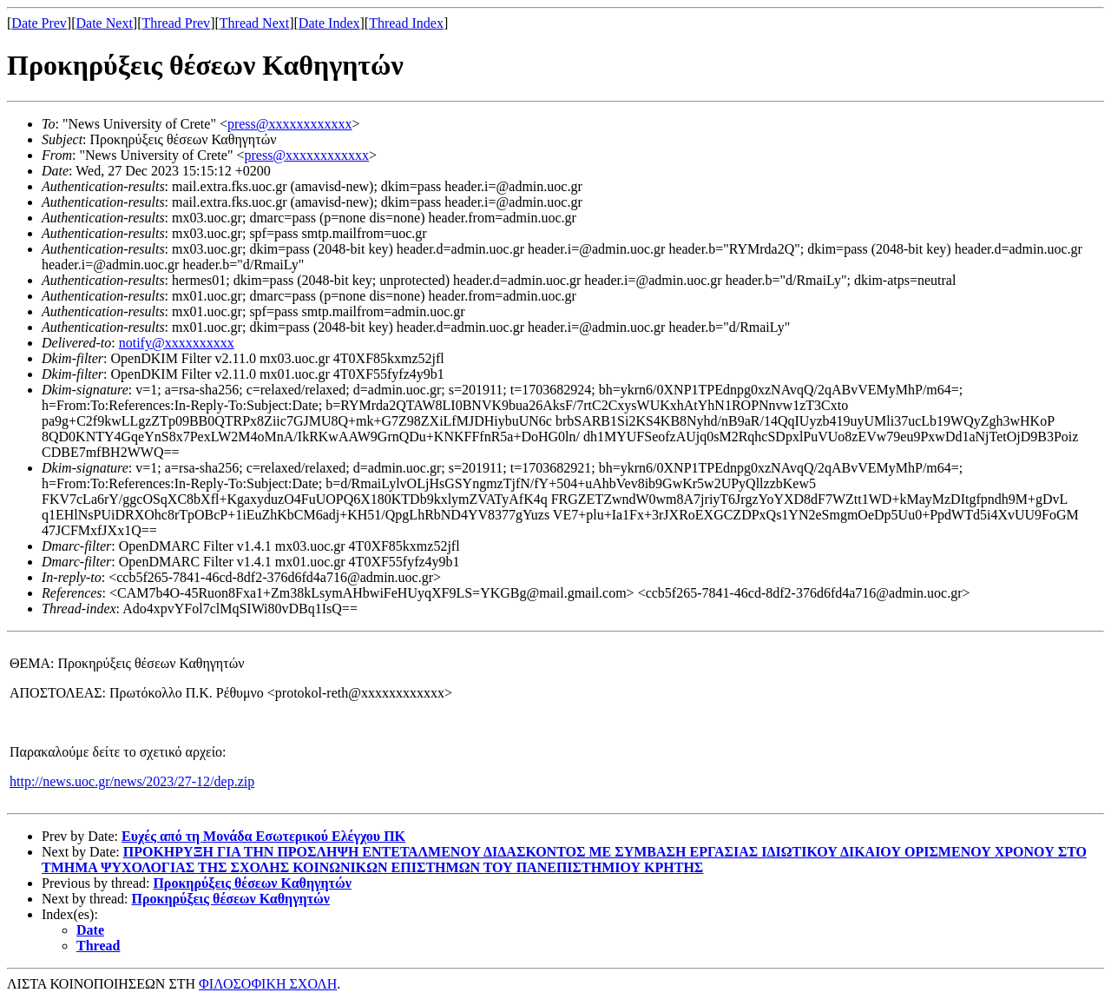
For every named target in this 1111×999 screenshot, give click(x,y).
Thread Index (406, 23)
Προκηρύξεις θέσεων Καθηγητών (252, 883)
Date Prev (39, 23)
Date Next (104, 23)
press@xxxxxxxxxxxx (289, 123)
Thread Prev (175, 23)
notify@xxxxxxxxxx (176, 342)
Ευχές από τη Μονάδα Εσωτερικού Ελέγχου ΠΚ (263, 836)
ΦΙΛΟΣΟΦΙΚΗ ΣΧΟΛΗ (268, 983)
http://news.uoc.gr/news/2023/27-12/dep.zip (132, 781)
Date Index (329, 23)
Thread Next (254, 23)
